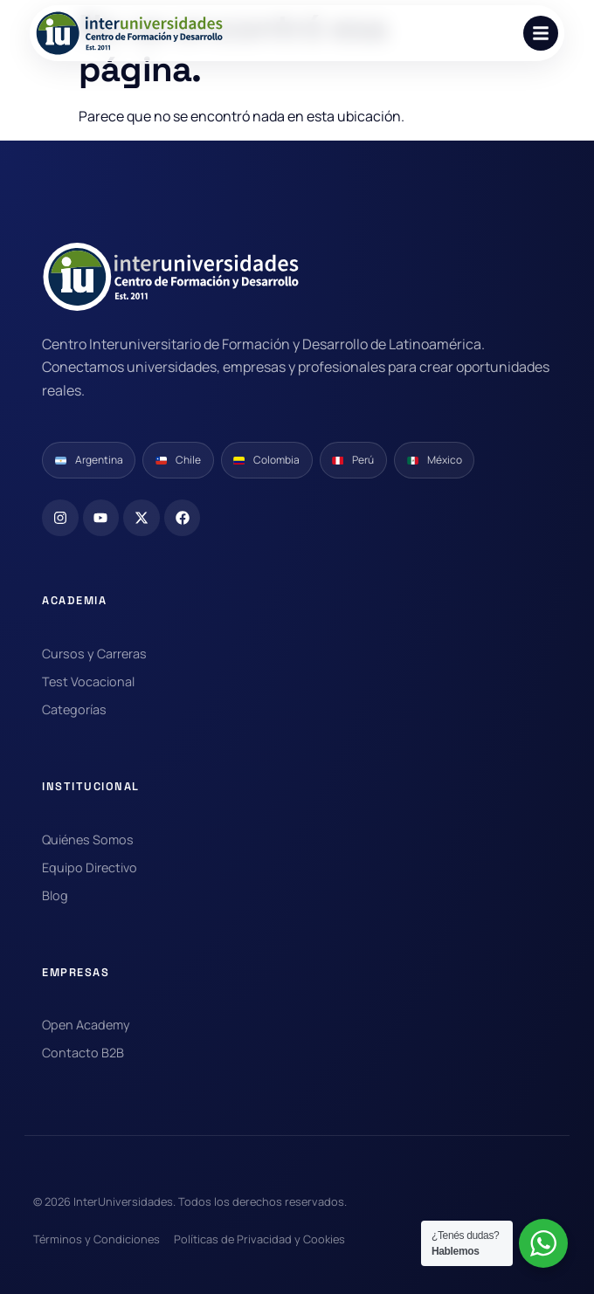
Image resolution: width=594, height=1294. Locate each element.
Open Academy (86, 1024)
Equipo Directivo (89, 867)
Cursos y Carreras (94, 653)
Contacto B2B (83, 1052)
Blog (55, 895)
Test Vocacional (88, 681)
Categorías (74, 709)
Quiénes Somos (88, 839)
